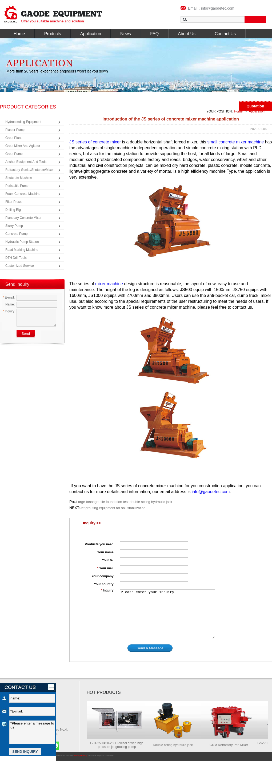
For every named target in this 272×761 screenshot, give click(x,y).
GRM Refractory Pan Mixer (230, 745)
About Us (186, 33)
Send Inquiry (17, 284)
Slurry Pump (14, 226)
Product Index (67, 755)
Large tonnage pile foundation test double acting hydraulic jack (124, 502)
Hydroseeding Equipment (23, 122)
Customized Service (19, 266)
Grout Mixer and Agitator (22, 146)
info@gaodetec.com (211, 491)
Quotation (255, 106)
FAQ (154, 33)
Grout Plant (13, 138)
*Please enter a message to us (32, 732)
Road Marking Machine (21, 250)
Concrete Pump (16, 234)
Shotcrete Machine (18, 178)
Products (52, 33)
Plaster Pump (15, 130)
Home (19, 33)
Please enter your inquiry (167, 614)
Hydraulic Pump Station (22, 242)
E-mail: (9, 297)
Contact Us (225, 33)
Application (90, 33)
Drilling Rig (13, 210)
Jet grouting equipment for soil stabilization (113, 508)
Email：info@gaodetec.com (207, 8)
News (125, 33)
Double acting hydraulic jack (174, 745)
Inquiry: (9, 311)
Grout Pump (14, 154)
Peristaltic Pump (17, 186)
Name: (9, 304)
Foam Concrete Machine (22, 194)
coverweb (109, 755)
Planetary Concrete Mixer (23, 218)
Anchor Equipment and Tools (25, 162)
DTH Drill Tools (16, 258)
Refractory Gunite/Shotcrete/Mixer (29, 170)
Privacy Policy (80, 755)
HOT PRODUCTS (104, 692)
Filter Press (13, 202)
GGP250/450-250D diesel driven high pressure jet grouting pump (118, 745)
